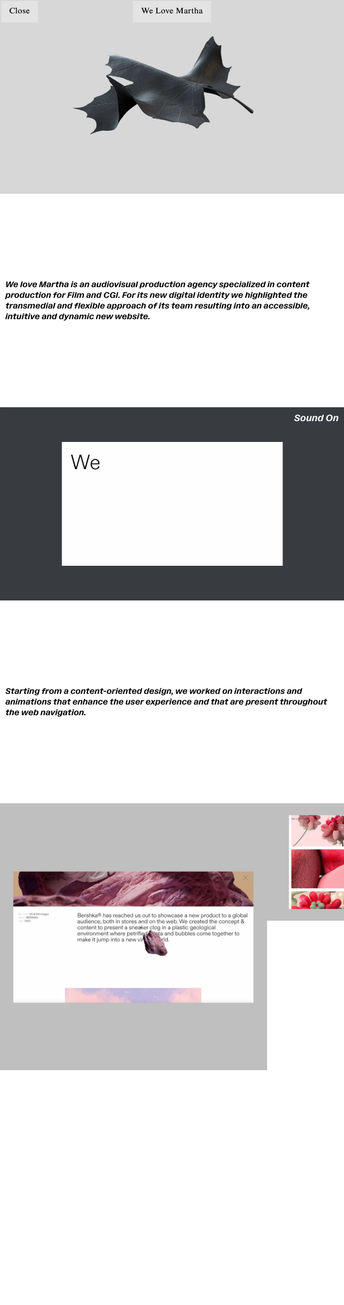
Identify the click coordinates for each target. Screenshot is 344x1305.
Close (19, 11)
